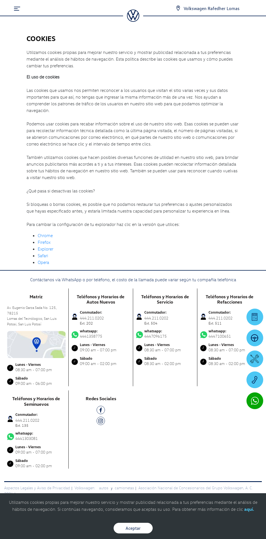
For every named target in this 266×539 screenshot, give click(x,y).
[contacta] (36, 344)
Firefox (44, 242)
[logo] (133, 20)
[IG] (101, 421)
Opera (43, 262)
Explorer (45, 249)
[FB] (101, 411)
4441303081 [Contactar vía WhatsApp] (36, 436)
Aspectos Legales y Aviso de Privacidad (37, 487)
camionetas (124, 487)
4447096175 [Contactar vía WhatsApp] (165, 333)
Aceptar (133, 528)
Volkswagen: (85, 487)
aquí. (249, 509)
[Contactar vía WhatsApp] (254, 400)
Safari (43, 255)
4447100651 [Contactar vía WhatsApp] (229, 333)
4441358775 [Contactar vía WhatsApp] (100, 333)
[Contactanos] (173, 8)
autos (104, 487)
